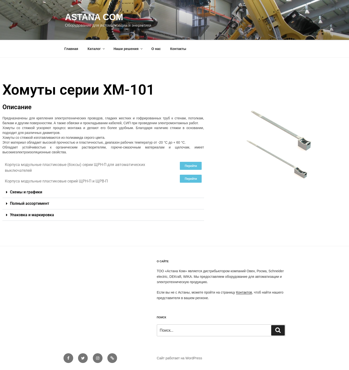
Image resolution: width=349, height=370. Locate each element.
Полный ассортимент (29, 203)
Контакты (178, 49)
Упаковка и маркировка (32, 215)
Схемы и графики (26, 192)
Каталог (96, 49)
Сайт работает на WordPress (179, 358)
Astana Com (94, 17)
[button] (103, 192)
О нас (156, 49)
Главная (71, 49)
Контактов (244, 292)
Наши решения (128, 49)
